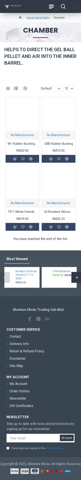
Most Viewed (17, 259)
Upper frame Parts (37, 17)
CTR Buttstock (61, 271)
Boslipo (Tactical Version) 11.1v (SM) (26, 275)
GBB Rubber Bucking (58, 144)
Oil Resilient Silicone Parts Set (58, 212)
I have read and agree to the (35, 448)
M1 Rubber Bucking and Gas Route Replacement (22, 144)
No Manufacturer (22, 135)
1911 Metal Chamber (22, 212)
